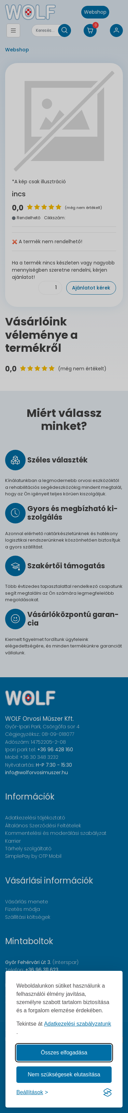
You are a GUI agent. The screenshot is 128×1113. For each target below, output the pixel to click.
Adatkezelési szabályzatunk (77, 1024)
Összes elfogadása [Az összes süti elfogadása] (64, 1052)
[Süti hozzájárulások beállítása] (32, 1092)
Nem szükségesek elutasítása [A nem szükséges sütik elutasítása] (64, 1074)
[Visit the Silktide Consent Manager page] (107, 1092)
